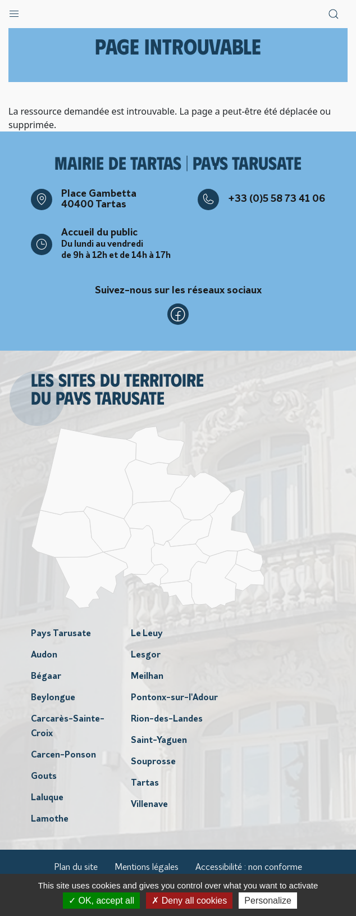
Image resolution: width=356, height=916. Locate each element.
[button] (14, 11)
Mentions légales (147, 867)
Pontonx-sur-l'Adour (174, 697)
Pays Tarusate (61, 633)
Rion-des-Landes (167, 719)
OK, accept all (101, 900)
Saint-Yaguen (159, 740)
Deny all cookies (189, 900)
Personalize (267, 900)
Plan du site (76, 867)
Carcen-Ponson (63, 755)
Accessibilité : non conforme (248, 867)
